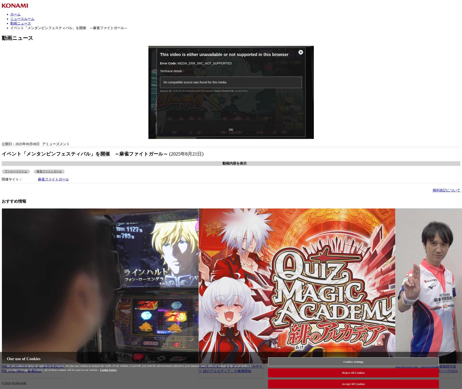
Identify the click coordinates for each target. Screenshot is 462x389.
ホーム (15, 14)
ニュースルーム (22, 19)
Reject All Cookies (353, 376)
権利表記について (446, 190)
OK (231, 129)
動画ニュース (20, 23)
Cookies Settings (353, 365)
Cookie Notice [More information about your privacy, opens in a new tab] (108, 373)
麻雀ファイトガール (49, 171)
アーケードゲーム (16, 171)
